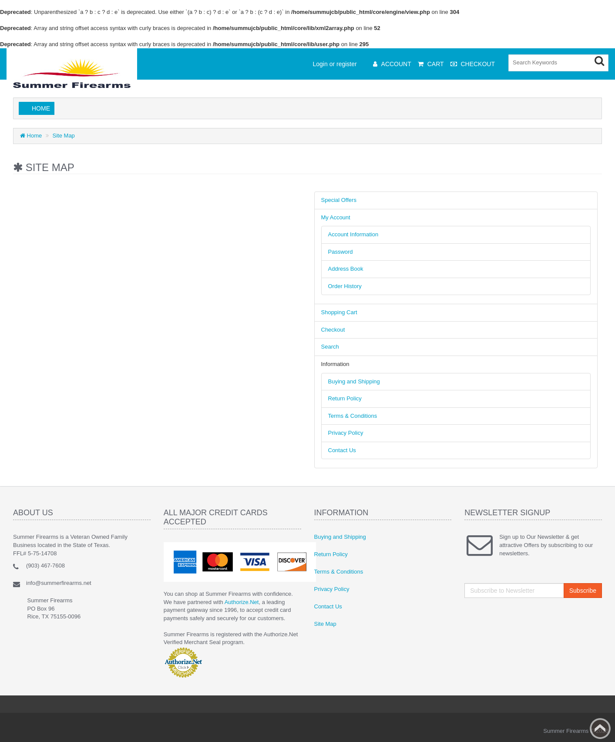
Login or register (335, 63)
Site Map (64, 135)
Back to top (600, 728)
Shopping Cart (339, 312)
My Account (335, 217)
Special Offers (338, 200)
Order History (345, 286)
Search (330, 346)
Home (41, 108)
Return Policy (345, 398)
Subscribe (582, 590)
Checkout (333, 329)
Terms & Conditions (352, 416)
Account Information (353, 234)
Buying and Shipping (354, 381)
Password (340, 251)
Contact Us (342, 450)
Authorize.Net (242, 602)
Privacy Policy (345, 433)
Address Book (345, 268)
